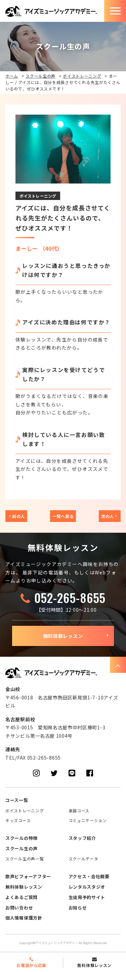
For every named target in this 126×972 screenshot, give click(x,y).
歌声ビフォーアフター (28, 876)
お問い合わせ (19, 907)
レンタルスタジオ (87, 887)
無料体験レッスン (63, 636)
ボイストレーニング (82, 76)
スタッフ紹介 (82, 838)
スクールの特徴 (21, 838)
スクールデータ (83, 858)
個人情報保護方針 (23, 918)
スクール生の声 (40, 76)
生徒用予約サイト (87, 897)
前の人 (18, 516)
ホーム (11, 76)
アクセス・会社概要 (89, 876)
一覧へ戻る (63, 516)
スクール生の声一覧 (24, 858)
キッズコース (18, 820)
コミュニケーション (88, 820)
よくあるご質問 (21, 897)
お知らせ (78, 907)
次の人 (107, 516)
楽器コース (79, 810)
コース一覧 (16, 800)
